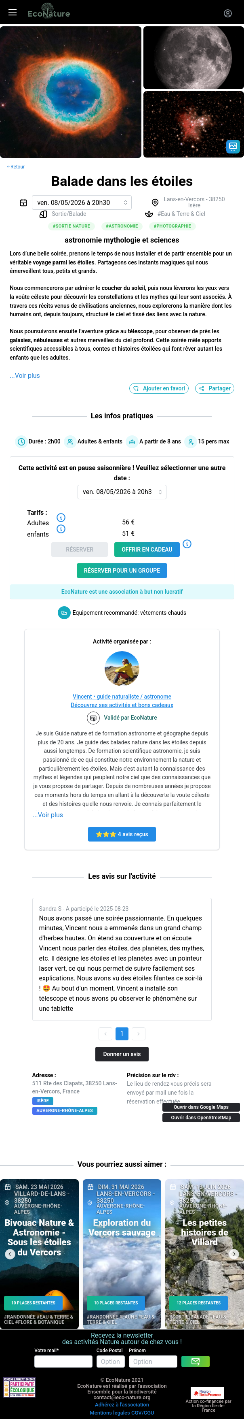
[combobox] (82, 202)
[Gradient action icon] (233, 146)
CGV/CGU (142, 1413)
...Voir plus (25, 375)
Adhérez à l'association (122, 1405)
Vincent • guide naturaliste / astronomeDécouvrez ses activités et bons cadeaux (122, 700)
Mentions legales (110, 1413)
